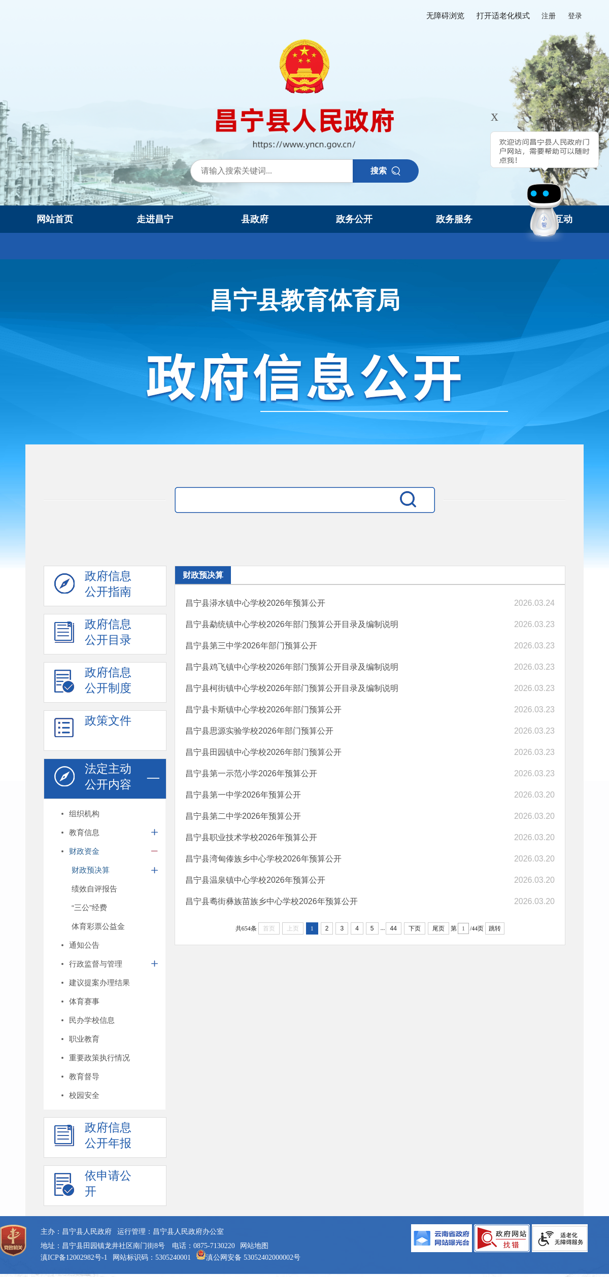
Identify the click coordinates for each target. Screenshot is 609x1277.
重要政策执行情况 (99, 1057)
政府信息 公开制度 (92, 683)
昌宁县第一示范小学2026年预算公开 (251, 773)
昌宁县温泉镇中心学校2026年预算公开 (255, 880)
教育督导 (84, 1076)
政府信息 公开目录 (92, 634)
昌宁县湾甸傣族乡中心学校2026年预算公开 (263, 858)
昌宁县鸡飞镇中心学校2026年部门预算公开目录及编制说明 (291, 667)
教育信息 (84, 832)
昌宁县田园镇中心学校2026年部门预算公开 (263, 752)
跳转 (495, 928)
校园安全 (84, 1095)
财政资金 (84, 851)
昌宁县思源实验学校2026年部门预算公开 (259, 731)
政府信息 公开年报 (92, 1138)
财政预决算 (91, 870)
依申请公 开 (92, 1186)
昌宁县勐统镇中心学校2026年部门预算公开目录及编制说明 (291, 624)
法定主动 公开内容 (92, 779)
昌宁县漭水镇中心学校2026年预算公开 (255, 603)
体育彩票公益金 (98, 926)
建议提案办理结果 (99, 982)
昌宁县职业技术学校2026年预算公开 (251, 837)
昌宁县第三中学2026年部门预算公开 (251, 645)
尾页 (438, 928)
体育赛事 (84, 1001)
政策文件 (92, 731)
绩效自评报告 (94, 888)
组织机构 (84, 813)
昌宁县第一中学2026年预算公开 (243, 794)
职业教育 (84, 1038)
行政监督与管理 (95, 963)
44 (393, 928)
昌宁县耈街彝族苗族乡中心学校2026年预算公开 (271, 901)
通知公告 (84, 945)
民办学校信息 (92, 1020)
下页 (415, 928)
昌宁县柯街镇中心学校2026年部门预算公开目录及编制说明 (291, 688)
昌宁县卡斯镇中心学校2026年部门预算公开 (263, 709)
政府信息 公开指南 (92, 586)
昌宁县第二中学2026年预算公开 (243, 816)
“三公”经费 (89, 907)
